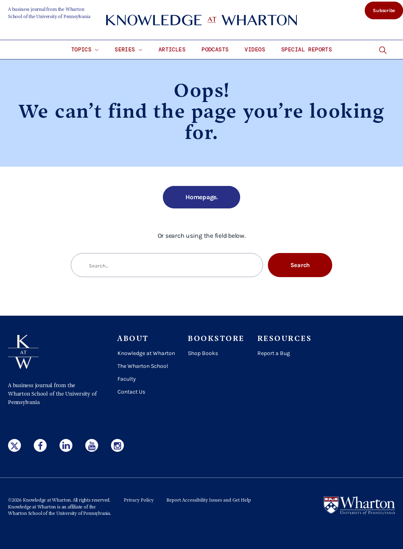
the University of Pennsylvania (79, 513)
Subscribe (384, 10)
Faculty (126, 379)
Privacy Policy (139, 500)
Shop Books (203, 353)
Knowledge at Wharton (146, 353)
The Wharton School (142, 366)
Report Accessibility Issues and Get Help (209, 500)
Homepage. (201, 197)
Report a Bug (273, 353)
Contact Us (131, 391)
